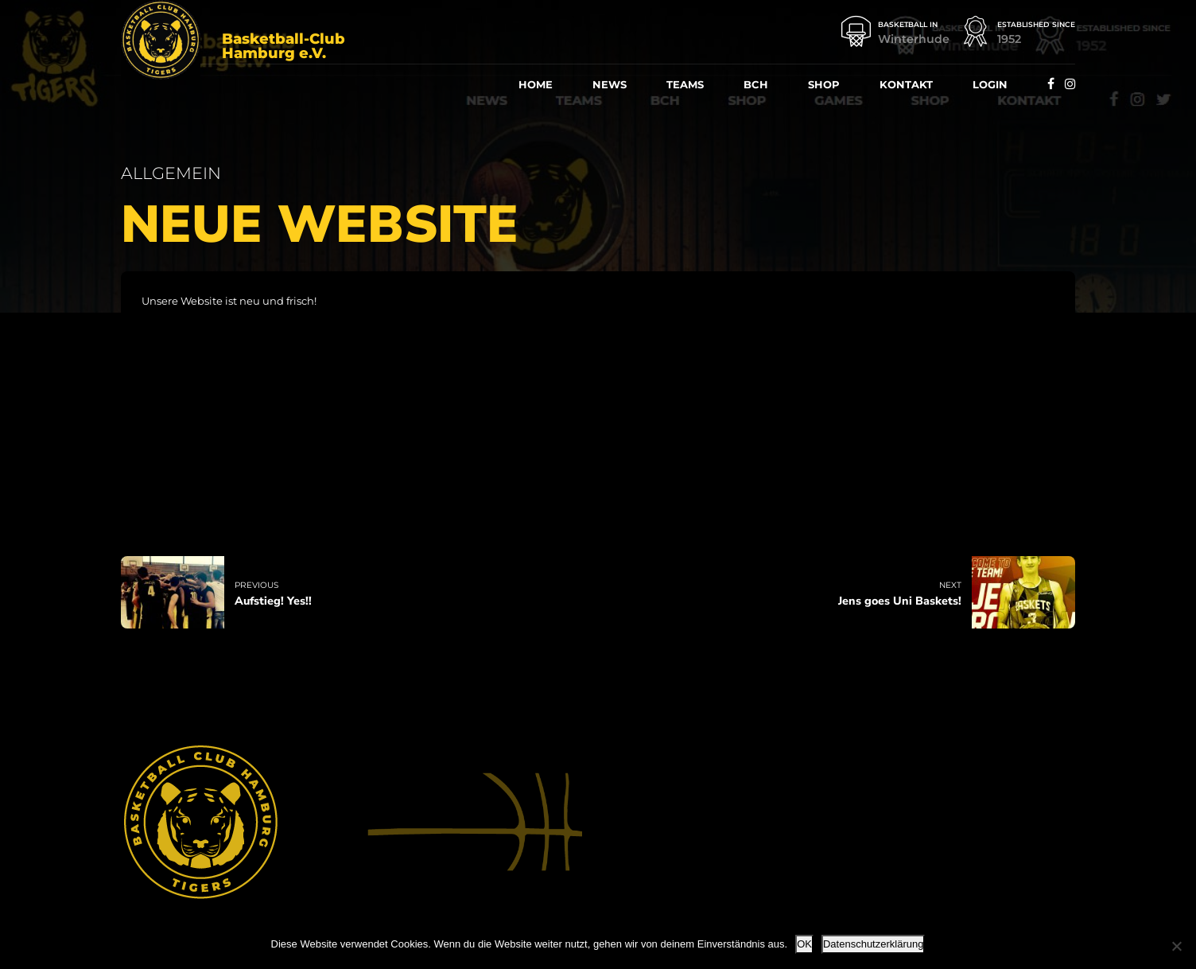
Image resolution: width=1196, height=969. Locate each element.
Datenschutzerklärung (873, 944)
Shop (824, 84)
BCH (756, 84)
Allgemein (171, 173)
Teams (685, 84)
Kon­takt (906, 84)
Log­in (990, 84)
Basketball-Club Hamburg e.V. (283, 46)
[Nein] (1176, 946)
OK (804, 944)
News (609, 84)
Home (535, 84)
